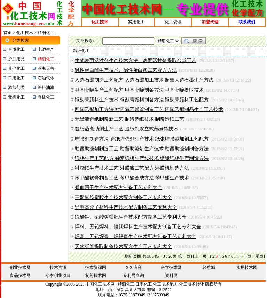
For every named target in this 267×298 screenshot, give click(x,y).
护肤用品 (16, 59)
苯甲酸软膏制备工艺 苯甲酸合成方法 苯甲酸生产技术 (132, 177)
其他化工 (16, 68)
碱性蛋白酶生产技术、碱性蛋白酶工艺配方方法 (126, 70)
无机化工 (16, 97)
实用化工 (136, 21)
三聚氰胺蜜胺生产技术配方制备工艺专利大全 (123, 197)
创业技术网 (20, 267)
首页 (7, 32)
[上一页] (200, 256)
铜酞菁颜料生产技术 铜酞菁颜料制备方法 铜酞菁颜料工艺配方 (142, 99)
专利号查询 (133, 275)
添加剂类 (16, 87)
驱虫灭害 (46, 68)
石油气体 (46, 78)
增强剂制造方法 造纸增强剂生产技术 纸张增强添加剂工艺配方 (142, 139)
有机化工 (46, 97)
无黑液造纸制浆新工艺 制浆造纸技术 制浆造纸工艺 (129, 119)
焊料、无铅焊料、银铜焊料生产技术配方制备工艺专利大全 (138, 226)
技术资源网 (95, 267)
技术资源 (58, 267)
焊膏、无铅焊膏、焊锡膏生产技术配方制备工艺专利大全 (135, 236)
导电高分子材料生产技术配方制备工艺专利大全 (126, 207)
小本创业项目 (58, 275)
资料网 (171, 275)
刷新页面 (132, 256)
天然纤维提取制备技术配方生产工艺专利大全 (123, 246)
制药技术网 (95, 275)
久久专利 (133, 267)
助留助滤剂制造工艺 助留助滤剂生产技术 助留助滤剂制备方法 (142, 148)
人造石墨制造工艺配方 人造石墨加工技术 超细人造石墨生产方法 (144, 80)
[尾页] (259, 256)
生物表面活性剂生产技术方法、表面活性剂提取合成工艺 (135, 60)
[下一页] (245, 256)
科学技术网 (171, 267)
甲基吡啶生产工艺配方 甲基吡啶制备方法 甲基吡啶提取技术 (139, 90)
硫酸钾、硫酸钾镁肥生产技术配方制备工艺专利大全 (131, 217)
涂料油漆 (46, 87)
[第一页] (184, 256)
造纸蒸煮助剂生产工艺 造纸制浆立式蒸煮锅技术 (126, 128)
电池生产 (46, 49)
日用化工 (16, 78)
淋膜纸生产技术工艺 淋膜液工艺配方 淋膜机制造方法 (132, 168)
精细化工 (126, 284)
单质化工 (16, 49)
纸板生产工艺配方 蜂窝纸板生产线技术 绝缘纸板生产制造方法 (142, 158)
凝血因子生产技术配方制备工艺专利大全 (118, 187)
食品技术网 (20, 275)
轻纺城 (209, 267)
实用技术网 (246, 267)
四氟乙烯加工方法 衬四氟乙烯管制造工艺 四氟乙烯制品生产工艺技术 (149, 109)
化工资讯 (173, 21)
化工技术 (24, 32)
